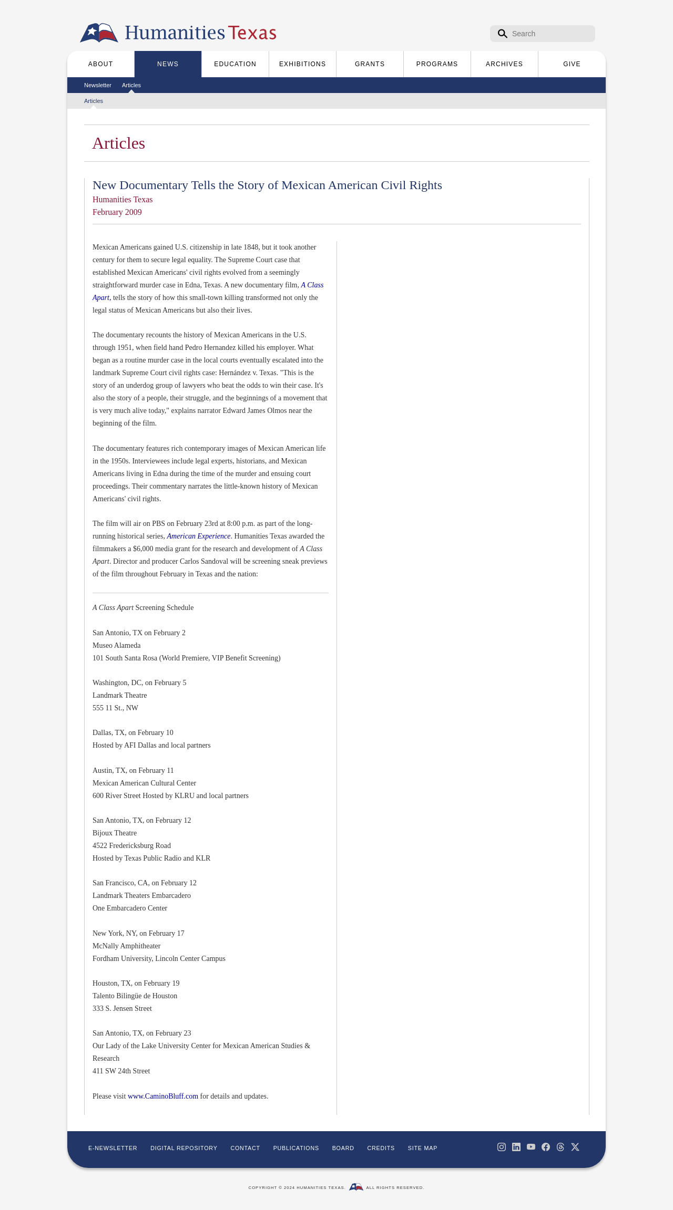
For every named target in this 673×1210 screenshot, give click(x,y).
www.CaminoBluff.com (163, 1096)
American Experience (199, 536)
